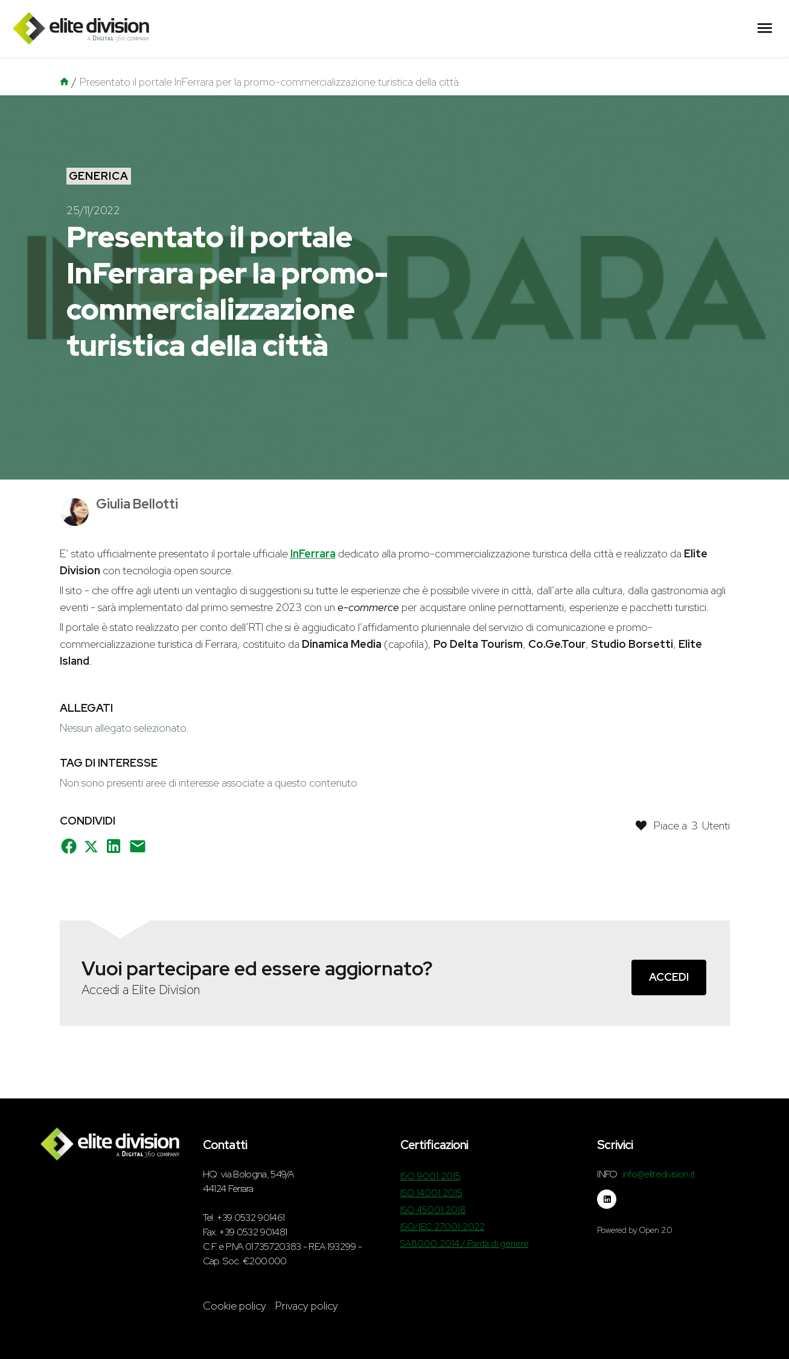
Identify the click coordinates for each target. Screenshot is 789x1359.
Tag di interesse (109, 763)
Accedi (669, 977)
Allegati (86, 708)
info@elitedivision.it (658, 1174)
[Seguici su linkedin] (606, 1199)
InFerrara (313, 553)
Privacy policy (306, 1306)
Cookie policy (234, 1306)
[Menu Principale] (765, 28)
